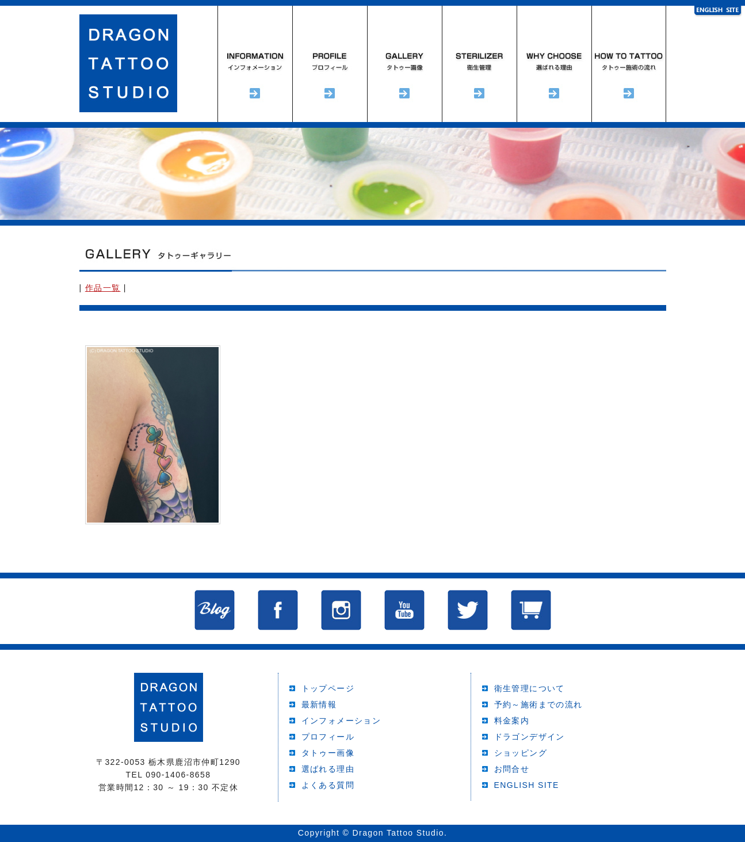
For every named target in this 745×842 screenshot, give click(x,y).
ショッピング (520, 752)
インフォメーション (254, 64)
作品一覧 (103, 287)
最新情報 (319, 704)
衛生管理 (479, 64)
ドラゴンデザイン (529, 736)
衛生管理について (529, 688)
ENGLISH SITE (526, 785)
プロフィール (329, 64)
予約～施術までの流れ (628, 64)
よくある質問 (327, 785)
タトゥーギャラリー (404, 64)
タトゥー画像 (327, 752)
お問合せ (512, 769)
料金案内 (512, 720)
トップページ (327, 688)
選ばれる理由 (554, 64)
